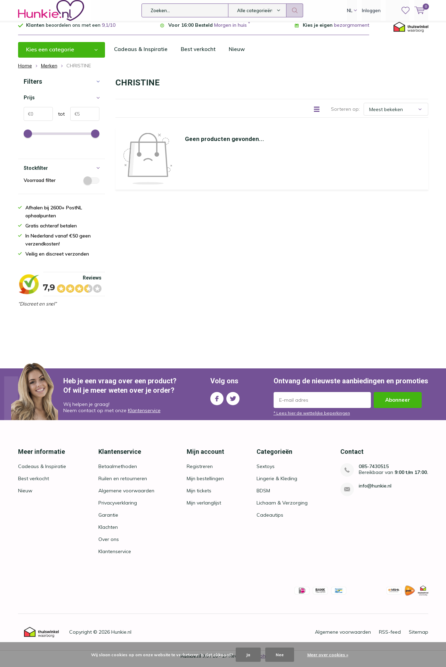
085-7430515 (374, 472)
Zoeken (294, 10)
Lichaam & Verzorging (282, 508)
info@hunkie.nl (375, 491)
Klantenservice (144, 415)
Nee (280, 654)
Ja (248, 654)
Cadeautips (270, 520)
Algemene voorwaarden (126, 496)
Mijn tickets (199, 496)
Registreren (200, 471)
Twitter (233, 402)
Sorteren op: (345, 114)
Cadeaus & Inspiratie (141, 54)
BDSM (263, 496)
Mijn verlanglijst (204, 508)
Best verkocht (199, 54)
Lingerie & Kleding (277, 484)
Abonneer (397, 405)
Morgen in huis (230, 30)
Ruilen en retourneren (122, 484)
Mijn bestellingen (205, 484)
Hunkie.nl (121, 637)
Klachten (108, 532)
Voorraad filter (61, 185)
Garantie (108, 520)
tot (59, 119)
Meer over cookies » (327, 654)
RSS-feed (390, 637)
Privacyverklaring (117, 508)
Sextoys (266, 471)
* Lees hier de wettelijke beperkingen (312, 418)
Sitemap (418, 637)
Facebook (217, 402)
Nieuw (238, 54)
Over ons (108, 544)
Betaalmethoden (117, 471)
